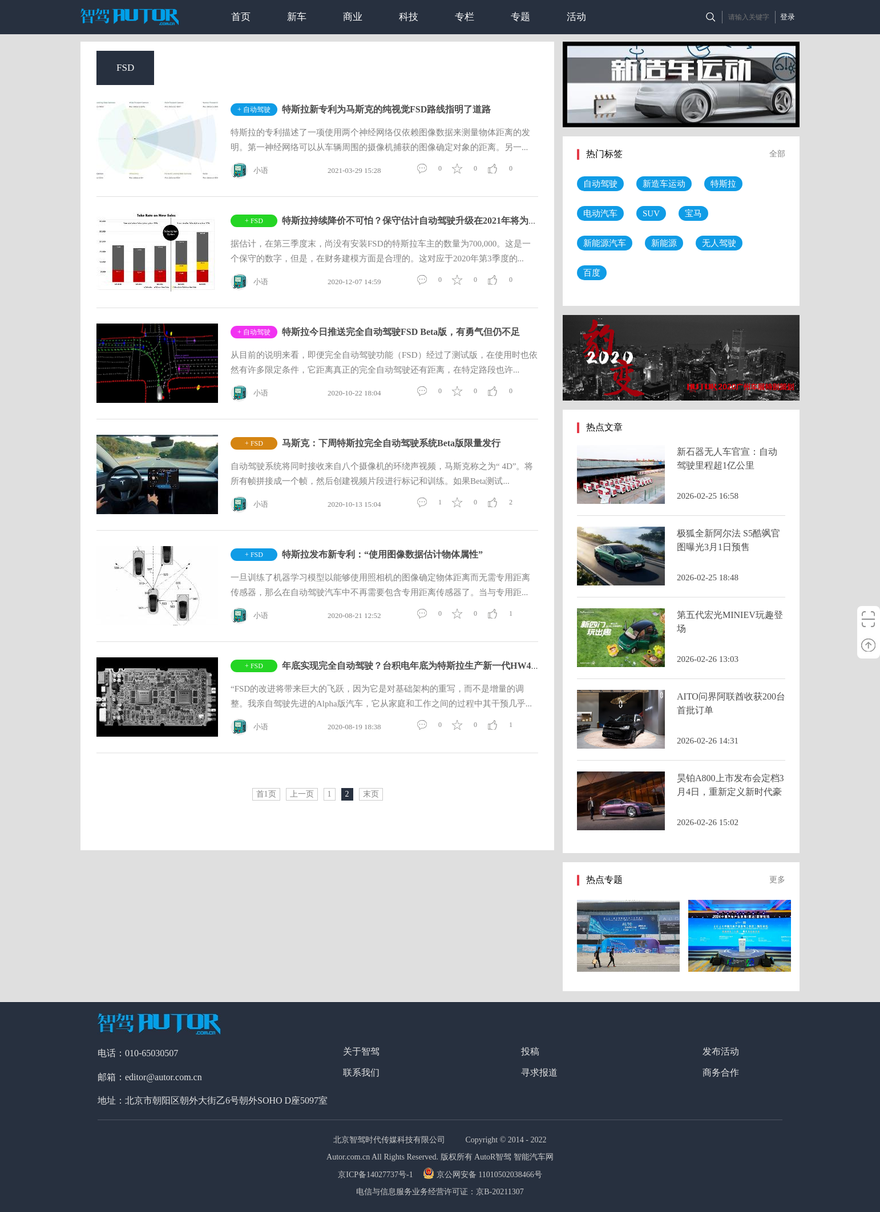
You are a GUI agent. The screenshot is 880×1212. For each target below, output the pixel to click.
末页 (371, 794)
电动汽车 (600, 213)
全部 (777, 154)
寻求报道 (539, 1072)
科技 (408, 16)
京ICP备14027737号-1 (376, 1174)
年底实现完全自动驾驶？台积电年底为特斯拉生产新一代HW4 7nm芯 (421, 665)
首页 (241, 16)
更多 (777, 879)
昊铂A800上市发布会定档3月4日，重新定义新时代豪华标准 (730, 791)
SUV (651, 213)
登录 (787, 17)
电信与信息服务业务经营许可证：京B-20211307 (439, 1191)
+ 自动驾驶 (254, 110)
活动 (576, 16)
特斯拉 (723, 183)
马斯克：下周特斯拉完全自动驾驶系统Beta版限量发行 (391, 443)
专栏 (464, 16)
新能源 (664, 243)
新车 (296, 16)
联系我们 (361, 1072)
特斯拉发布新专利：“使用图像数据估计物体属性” (382, 554)
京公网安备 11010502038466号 (483, 1174)
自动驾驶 (600, 183)
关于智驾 (361, 1051)
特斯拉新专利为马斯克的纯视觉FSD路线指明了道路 (386, 109)
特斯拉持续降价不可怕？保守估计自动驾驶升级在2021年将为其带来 (419, 220)
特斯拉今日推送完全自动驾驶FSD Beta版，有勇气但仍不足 (401, 332)
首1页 (266, 794)
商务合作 (721, 1072)
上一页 (302, 794)
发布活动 (721, 1051)
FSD (125, 67)
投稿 (530, 1051)
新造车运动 (664, 183)
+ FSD (254, 221)
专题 (520, 16)
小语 (249, 170)
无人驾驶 (719, 243)
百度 (591, 272)
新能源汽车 (604, 243)
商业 (352, 16)
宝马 (693, 213)
